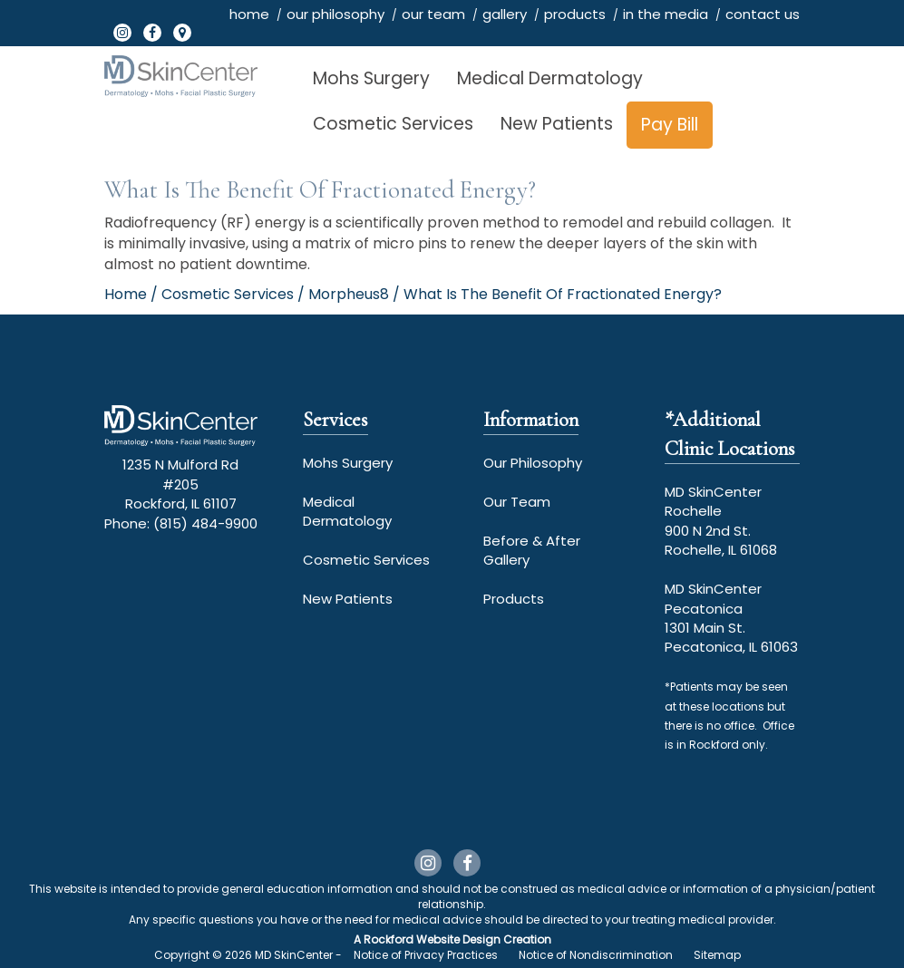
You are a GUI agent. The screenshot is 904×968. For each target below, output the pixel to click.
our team (433, 14)
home (249, 14)
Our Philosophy (532, 462)
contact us (762, 14)
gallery (504, 14)
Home (125, 294)
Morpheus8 (348, 294)
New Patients (557, 123)
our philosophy (335, 14)
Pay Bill (669, 124)
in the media (665, 14)
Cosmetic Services (393, 123)
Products (513, 598)
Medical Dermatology (550, 78)
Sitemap (717, 955)
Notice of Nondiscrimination (596, 955)
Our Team (516, 501)
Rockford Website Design (432, 939)
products (575, 14)
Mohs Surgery (371, 78)
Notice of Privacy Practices (426, 955)
